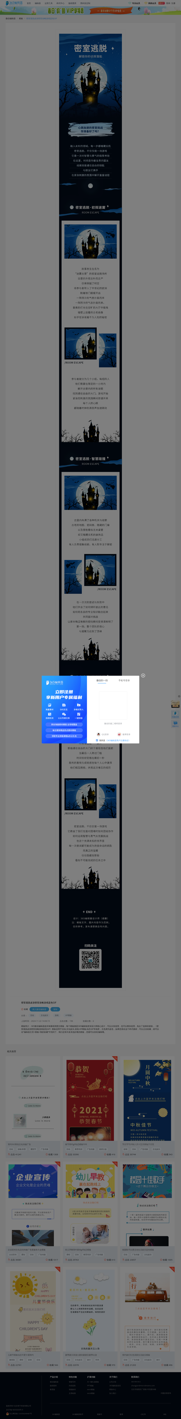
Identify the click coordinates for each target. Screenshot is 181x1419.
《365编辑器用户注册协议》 (117, 740)
